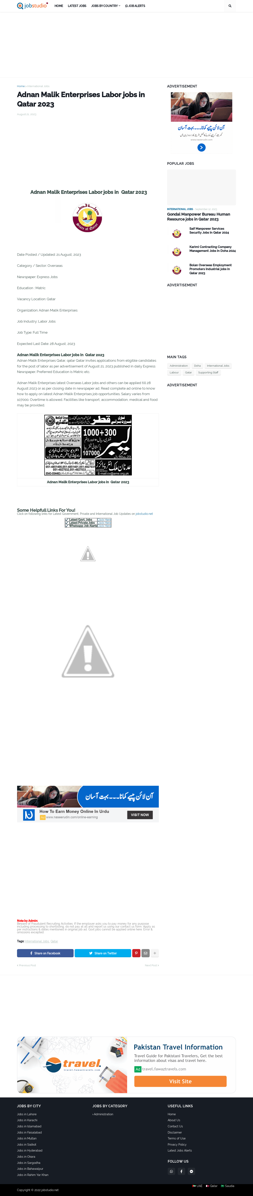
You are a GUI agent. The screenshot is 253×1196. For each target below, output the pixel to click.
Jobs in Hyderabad (29, 1150)
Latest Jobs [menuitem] (77, 6)
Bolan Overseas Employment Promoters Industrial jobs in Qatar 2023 (210, 268)
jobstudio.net (144, 513)
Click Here (104, 519)
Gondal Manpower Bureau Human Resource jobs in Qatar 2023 (196, 216)
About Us (174, 1120)
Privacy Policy (177, 1144)
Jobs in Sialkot (26, 1144)
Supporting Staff (208, 371)
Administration (179, 365)
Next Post (151, 965)
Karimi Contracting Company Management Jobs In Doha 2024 (212, 248)
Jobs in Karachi (27, 1120)
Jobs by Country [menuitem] (104, 6)
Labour (174, 371)
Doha (197, 365)
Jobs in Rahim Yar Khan (32, 1175)
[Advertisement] (126, 44)
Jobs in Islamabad (29, 1126)
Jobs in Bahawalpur (30, 1168)
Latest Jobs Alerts (180, 1150)
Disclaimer (175, 1132)
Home (21, 86)
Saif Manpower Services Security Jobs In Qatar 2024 (209, 230)
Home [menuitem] (59, 6)
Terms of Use (177, 1138)
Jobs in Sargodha (28, 1162)
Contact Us (175, 1126)
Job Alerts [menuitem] (135, 6)
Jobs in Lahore (26, 1114)
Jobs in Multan (26, 1138)
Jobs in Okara (26, 1156)
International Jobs (38, 86)
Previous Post (27, 965)
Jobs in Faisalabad (29, 1132)
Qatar (54, 941)
